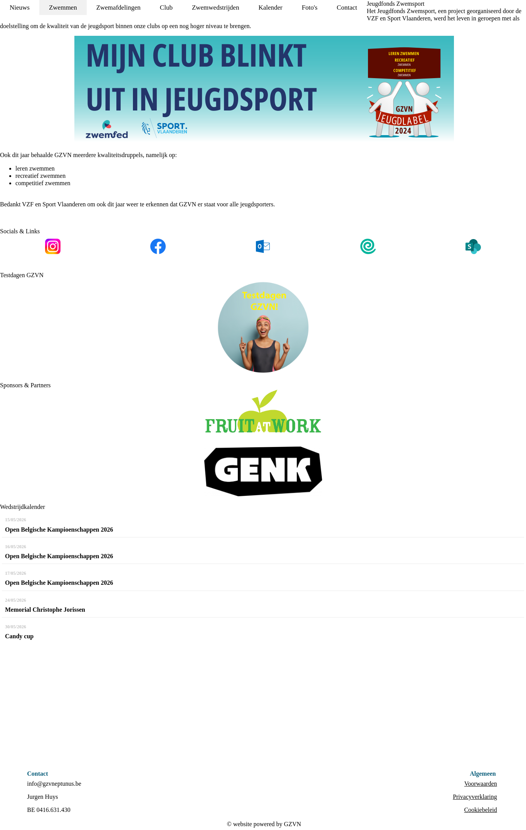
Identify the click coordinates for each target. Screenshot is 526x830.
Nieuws (20, 7)
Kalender (270, 7)
